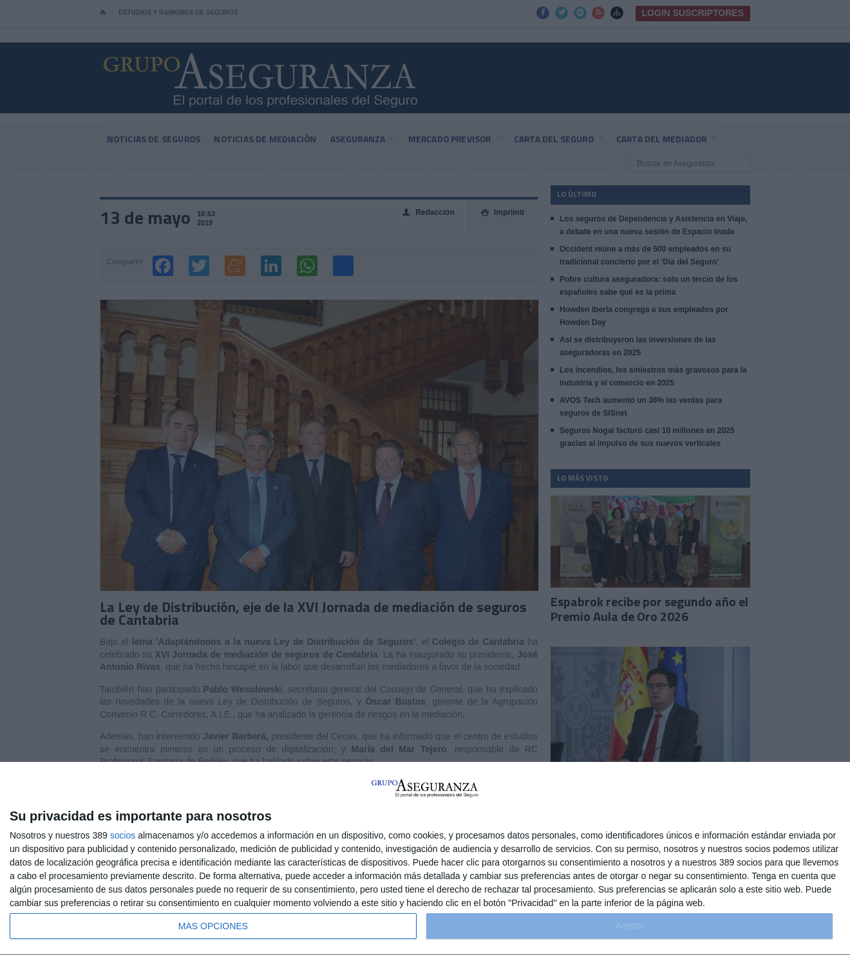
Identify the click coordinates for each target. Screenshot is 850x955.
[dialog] (425, 859)
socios (123, 835)
